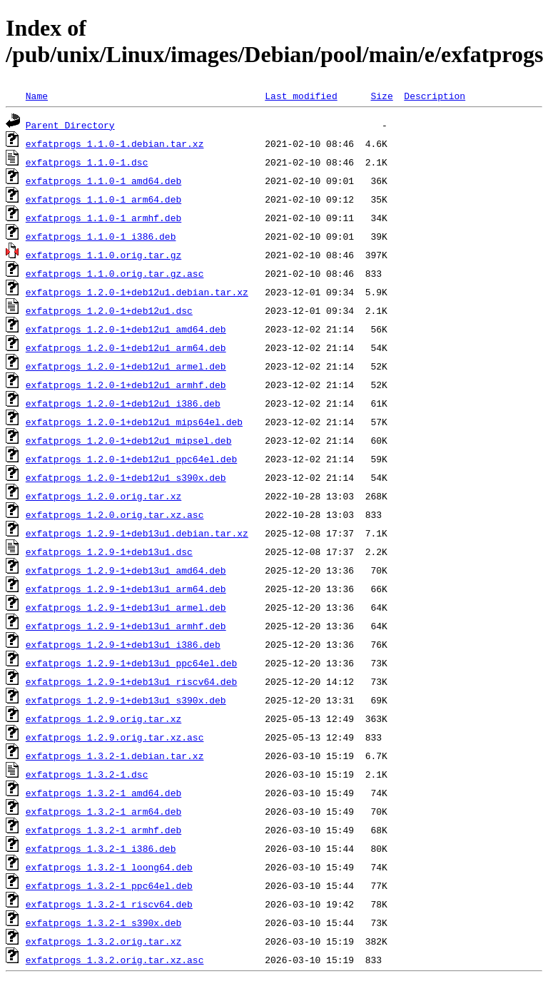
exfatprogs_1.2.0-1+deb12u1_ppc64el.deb (131, 458)
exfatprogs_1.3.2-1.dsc (87, 774)
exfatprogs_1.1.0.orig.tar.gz (103, 254)
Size (381, 95)
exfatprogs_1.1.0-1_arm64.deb (103, 199)
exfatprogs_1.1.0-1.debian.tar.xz (115, 143)
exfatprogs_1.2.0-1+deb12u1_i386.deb (123, 403)
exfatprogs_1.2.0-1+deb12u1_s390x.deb (126, 477)
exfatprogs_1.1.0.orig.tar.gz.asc (115, 273)
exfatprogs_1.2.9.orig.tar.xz (103, 718)
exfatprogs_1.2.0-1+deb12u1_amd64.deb (126, 328)
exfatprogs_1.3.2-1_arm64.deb (103, 811)
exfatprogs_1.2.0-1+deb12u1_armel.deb (126, 366)
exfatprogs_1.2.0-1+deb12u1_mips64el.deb (134, 421)
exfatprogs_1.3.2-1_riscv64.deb (109, 904)
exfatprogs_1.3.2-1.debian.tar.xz (115, 755)
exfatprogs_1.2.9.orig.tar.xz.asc (115, 737)
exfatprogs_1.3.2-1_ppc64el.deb (109, 885)
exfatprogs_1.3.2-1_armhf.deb (103, 829)
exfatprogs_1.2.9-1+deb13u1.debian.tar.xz (137, 533)
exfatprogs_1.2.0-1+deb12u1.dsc (109, 310)
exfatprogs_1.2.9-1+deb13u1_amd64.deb (126, 570)
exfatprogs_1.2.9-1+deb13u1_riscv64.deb (131, 681)
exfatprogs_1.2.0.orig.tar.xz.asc (115, 514)
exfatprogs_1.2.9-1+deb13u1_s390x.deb (126, 699)
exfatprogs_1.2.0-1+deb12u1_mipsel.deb (129, 440)
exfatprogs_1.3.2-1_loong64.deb (109, 866)
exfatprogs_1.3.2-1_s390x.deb (103, 922)
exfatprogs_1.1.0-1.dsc (87, 162)
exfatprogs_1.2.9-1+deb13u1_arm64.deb (126, 588)
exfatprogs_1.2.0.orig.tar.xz (103, 495)
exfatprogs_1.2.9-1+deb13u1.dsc (109, 551)
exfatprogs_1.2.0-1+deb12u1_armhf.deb (126, 384)
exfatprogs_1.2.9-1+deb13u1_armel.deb (126, 607)
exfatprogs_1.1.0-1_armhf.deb (103, 217)
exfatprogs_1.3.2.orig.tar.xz (103, 941)
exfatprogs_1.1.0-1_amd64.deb (103, 180)
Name (37, 95)
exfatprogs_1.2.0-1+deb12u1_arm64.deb (126, 347)
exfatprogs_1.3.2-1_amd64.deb (103, 792)
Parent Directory (70, 124)
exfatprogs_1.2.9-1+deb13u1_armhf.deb (126, 625)
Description (434, 95)
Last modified (301, 95)
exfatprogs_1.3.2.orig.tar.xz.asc (115, 959)
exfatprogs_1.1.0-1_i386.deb (101, 236)
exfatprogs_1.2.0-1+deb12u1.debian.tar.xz (137, 291)
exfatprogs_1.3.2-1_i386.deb (101, 848)
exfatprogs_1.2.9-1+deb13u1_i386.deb (123, 644)
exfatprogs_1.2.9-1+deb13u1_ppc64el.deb (131, 662)
